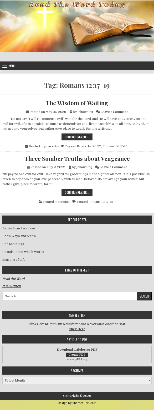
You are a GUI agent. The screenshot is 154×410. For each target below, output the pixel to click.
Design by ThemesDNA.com (77, 403)
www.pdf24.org (77, 359)
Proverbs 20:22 (89, 146)
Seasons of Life (14, 259)
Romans (64, 202)
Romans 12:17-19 (115, 146)
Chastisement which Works (23, 252)
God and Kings (13, 244)
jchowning (85, 112)
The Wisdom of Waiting (77, 103)
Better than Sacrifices (19, 228)
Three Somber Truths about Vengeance (77, 158)
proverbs (51, 146)
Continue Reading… (78, 136)
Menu (12, 65)
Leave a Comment (114, 112)
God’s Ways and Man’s (19, 236)
